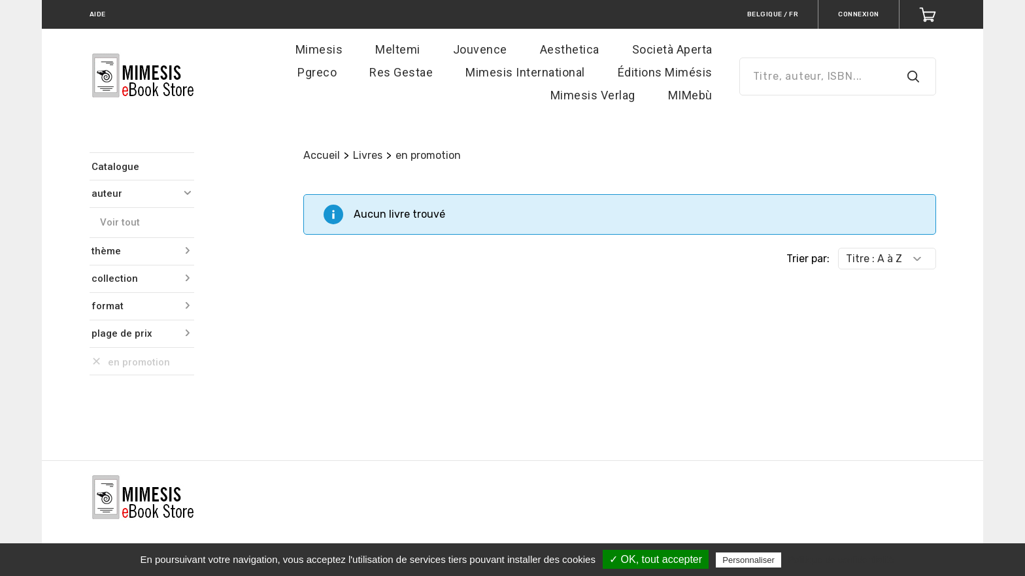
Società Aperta (672, 49)
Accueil (321, 155)
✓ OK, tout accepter (655, 559)
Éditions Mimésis (665, 72)
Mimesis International (525, 72)
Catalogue (115, 166)
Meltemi (397, 49)
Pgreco (317, 72)
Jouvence (480, 49)
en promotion (428, 155)
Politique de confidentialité (841, 559)
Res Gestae (401, 72)
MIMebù (690, 95)
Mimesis (319, 49)
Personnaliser (748, 560)
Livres (367, 155)
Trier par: (808, 258)
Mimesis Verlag (592, 95)
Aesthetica (569, 49)
